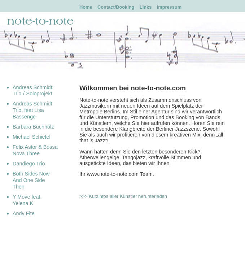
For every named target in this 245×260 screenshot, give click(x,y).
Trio (17, 93)
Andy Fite (24, 213)
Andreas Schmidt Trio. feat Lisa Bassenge (32, 110)
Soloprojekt (39, 93)
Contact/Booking (115, 7)
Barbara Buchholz (33, 127)
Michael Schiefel (32, 137)
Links (146, 7)
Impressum (169, 7)
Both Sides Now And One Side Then (31, 180)
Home (85, 7)
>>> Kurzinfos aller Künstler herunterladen (123, 196)
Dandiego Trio (29, 163)
